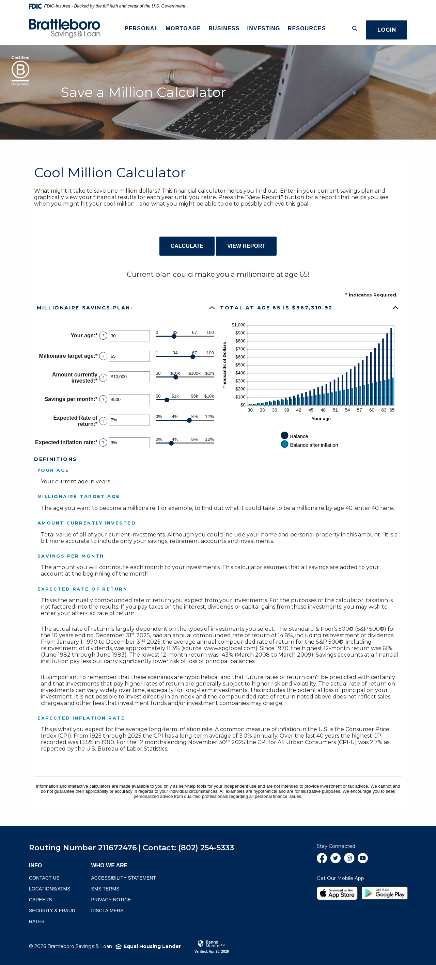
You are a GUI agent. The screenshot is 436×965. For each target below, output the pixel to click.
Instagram (349, 860)
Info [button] (35, 865)
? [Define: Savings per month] (103, 399)
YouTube (363, 860)
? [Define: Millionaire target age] (103, 356)
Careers (40, 899)
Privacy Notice (111, 899)
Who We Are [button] (109, 865)
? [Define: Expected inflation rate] (103, 442)
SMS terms (105, 888)
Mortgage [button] (181, 28)
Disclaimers (107, 910)
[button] (126, 307)
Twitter (335, 860)
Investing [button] (261, 28)
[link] (211, 946)
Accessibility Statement (123, 878)
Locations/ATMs (50, 888)
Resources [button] (305, 28)
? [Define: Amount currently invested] (103, 378)
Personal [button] (139, 28)
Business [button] (222, 28)
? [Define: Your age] (103, 336)
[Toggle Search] (351, 28)
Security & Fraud (52, 910)
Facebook (322, 860)
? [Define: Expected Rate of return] (103, 421)
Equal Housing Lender (152, 946)
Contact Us (44, 878)
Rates (37, 921)
